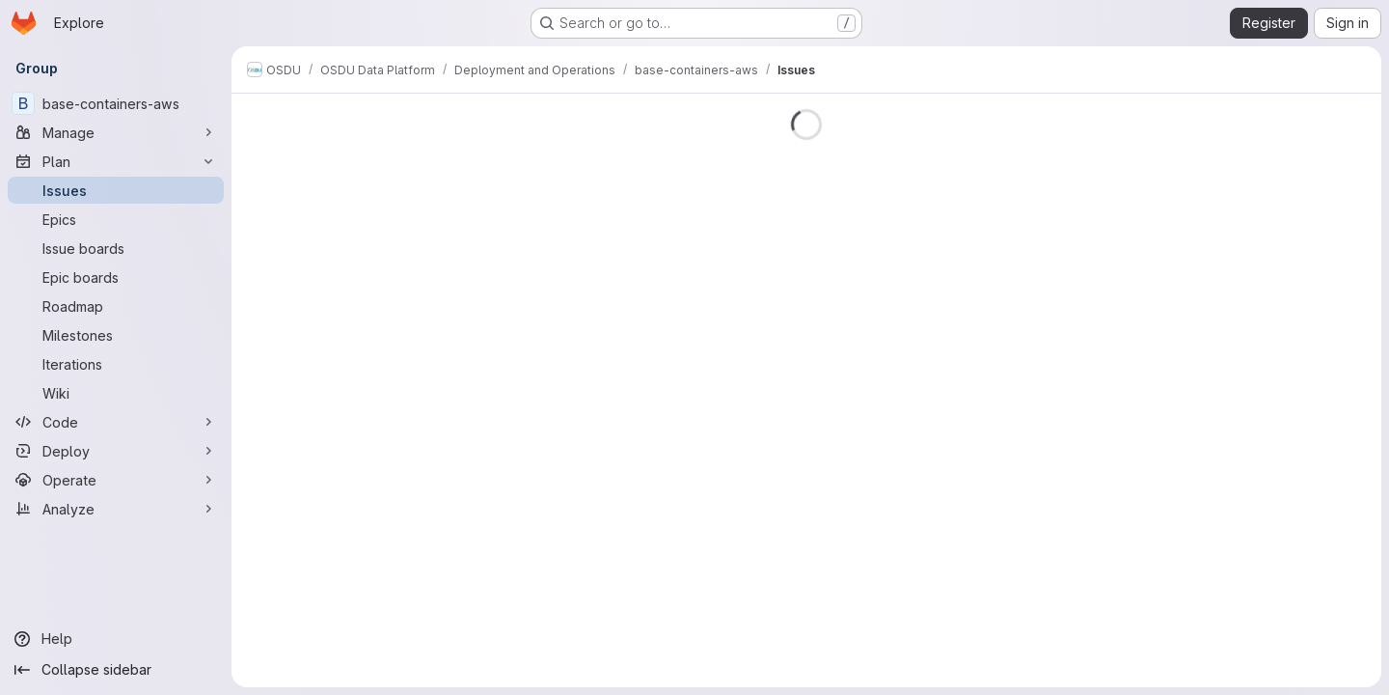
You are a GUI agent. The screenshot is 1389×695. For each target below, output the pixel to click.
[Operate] (116, 479)
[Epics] (116, 219)
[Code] (116, 421)
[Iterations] (116, 363)
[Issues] (116, 190)
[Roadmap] (116, 306)
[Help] (116, 639)
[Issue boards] (116, 248)
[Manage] (116, 132)
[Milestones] (116, 334)
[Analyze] (116, 508)
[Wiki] (116, 392)
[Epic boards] (116, 277)
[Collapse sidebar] (116, 669)
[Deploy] (116, 450)
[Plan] (116, 161)
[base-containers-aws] (116, 103)
